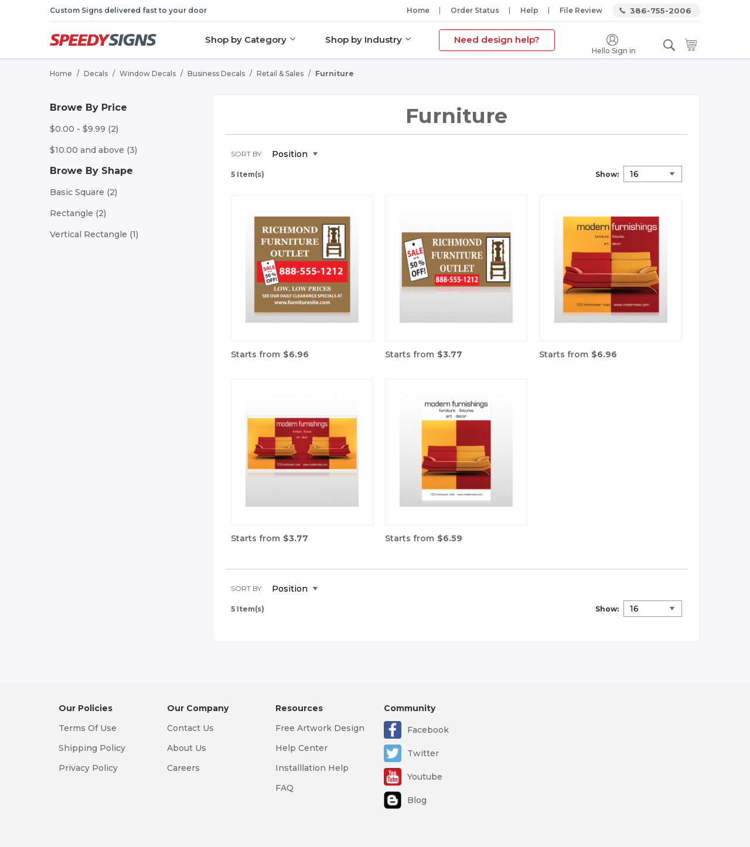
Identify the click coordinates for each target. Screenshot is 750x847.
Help (529, 10)
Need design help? (497, 39)
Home (418, 10)
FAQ (284, 788)
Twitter (423, 753)
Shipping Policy (92, 748)
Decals (96, 73)
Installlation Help (312, 768)
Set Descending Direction (335, 154)
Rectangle (78, 213)
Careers (183, 768)
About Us (186, 748)
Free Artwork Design (319, 728)
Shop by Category (246, 39)
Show (606, 174)
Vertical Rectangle (94, 234)
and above (93, 149)
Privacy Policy (88, 768)
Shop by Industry (363, 39)
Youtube (424, 776)
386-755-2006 (660, 10)
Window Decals (148, 73)
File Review (581, 10)
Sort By (246, 153)
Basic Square (83, 192)
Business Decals (216, 73)
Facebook (428, 730)
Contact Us (190, 728)
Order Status (475, 10)
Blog (417, 800)
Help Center (301, 748)
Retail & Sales (280, 73)
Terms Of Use (88, 728)
